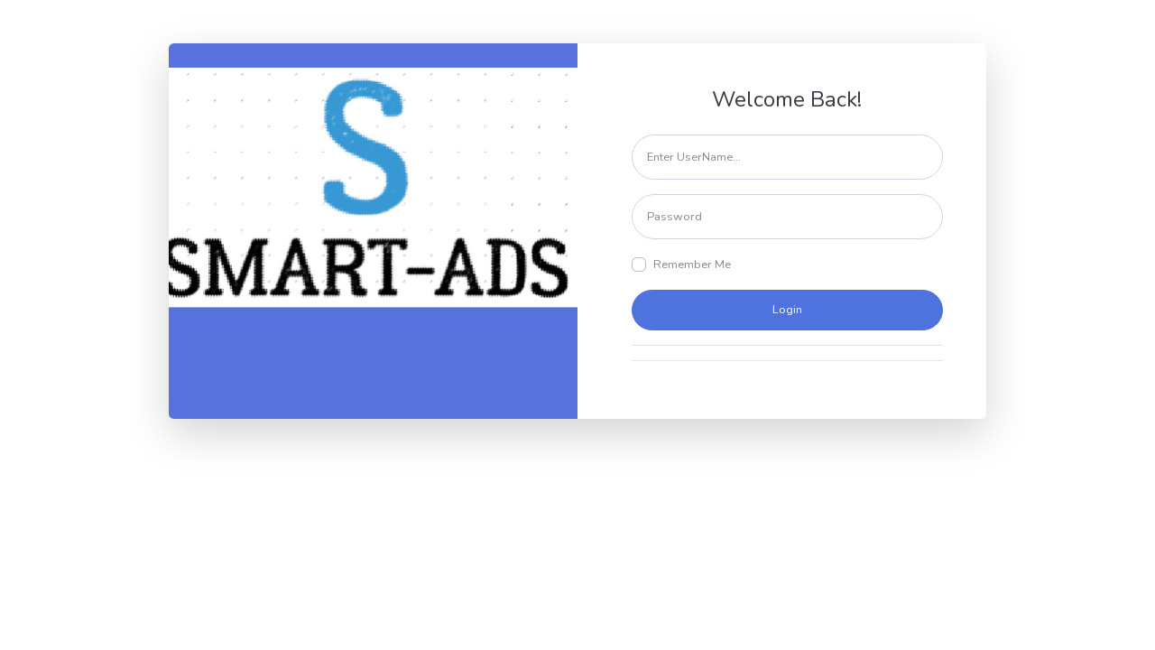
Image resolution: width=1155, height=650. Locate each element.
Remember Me (692, 264)
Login (787, 310)
